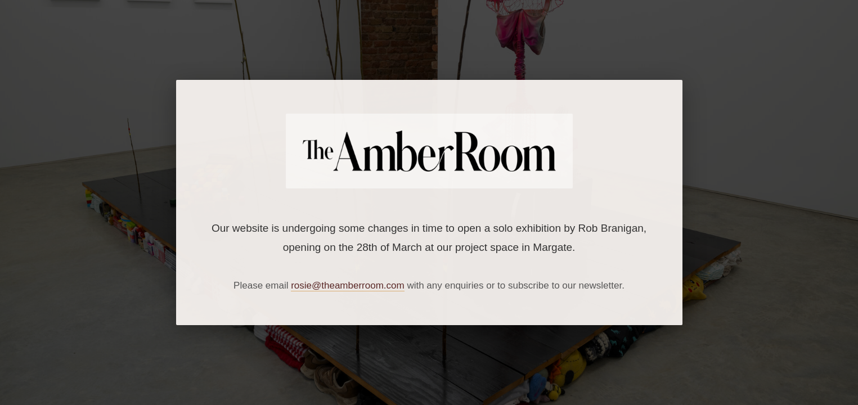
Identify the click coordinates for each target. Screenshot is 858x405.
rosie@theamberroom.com (348, 285)
